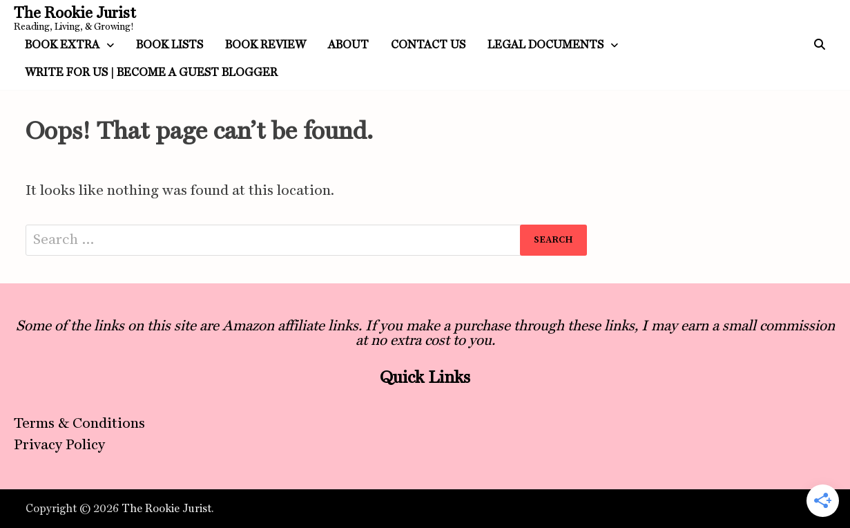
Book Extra (62, 44)
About (348, 44)
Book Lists (169, 44)
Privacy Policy (59, 444)
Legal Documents (545, 44)
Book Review (265, 44)
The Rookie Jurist (75, 12)
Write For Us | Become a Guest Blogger (151, 72)
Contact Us (428, 44)
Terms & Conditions (79, 422)
